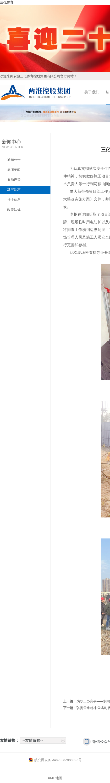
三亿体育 (6, 2)
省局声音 (14, 180)
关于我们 (91, 92)
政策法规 (14, 210)
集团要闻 (14, 170)
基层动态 (14, 190)
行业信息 (14, 200)
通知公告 (14, 160)
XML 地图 (55, 778)
